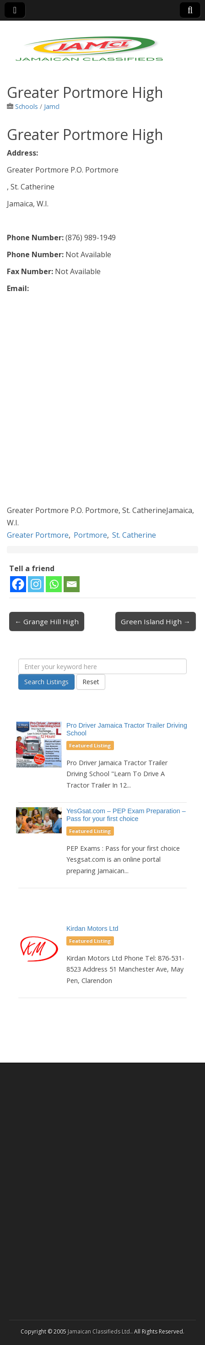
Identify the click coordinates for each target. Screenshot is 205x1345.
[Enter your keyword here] (102, 666)
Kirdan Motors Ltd (92, 928)
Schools (26, 106)
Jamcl (51, 106)
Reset (90, 681)
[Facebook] (18, 584)
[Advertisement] (102, 401)
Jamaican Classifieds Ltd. (99, 1331)
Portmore (90, 535)
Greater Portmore (38, 535)
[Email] (72, 584)
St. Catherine (134, 535)
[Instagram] (36, 584)
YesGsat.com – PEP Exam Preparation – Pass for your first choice (126, 814)
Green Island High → (155, 621)
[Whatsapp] (54, 584)
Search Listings (46, 681)
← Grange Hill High (47, 621)
